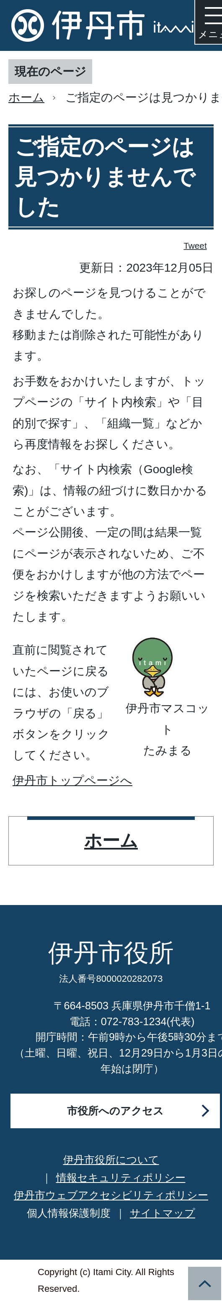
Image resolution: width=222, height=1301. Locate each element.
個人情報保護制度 (69, 1213)
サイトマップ (162, 1213)
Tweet (195, 245)
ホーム (26, 97)
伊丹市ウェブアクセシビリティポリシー (111, 1195)
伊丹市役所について (111, 1159)
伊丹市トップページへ (72, 780)
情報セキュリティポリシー (121, 1177)
